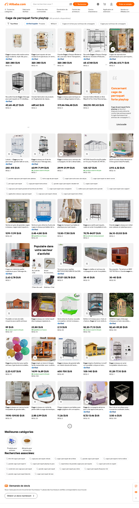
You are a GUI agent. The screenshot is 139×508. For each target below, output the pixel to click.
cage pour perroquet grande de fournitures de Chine (24, 189)
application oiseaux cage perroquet (19, 194)
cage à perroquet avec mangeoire (59, 189)
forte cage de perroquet (49, 179)
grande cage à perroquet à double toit (65, 184)
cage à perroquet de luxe (44, 474)
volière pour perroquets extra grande (89, 189)
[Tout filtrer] (13, 24)
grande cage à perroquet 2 (16, 464)
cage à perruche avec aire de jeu (74, 179)
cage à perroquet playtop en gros (42, 464)
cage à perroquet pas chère (69, 469)
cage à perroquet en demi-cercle (103, 179)
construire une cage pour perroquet (19, 469)
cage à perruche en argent (106, 464)
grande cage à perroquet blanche (18, 474)
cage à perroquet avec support (118, 189)
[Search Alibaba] (50, 4)
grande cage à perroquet (89, 459)
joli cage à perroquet (14, 184)
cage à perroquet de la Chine (71, 194)
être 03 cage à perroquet (15, 459)
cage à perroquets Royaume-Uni (96, 469)
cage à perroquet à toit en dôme (115, 459)
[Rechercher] (80, 4)
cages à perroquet (90, 184)
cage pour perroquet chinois (46, 194)
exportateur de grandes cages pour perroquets (75, 464)
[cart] (105, 4)
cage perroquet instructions (36, 184)
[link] (136, 486)
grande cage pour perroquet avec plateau (21, 179)
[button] (70, 4)
